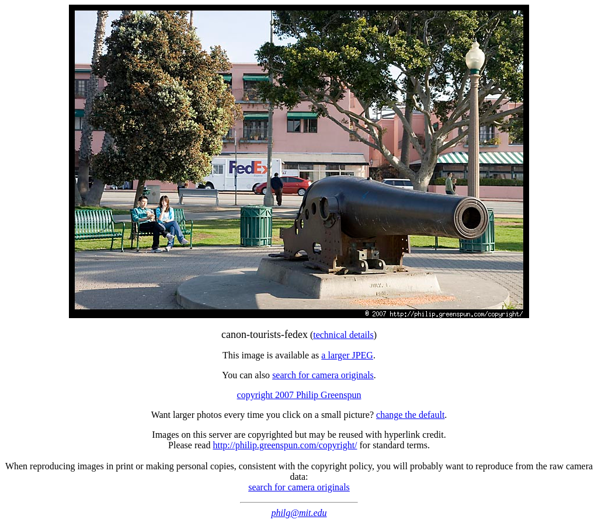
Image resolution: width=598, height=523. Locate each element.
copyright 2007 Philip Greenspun (299, 395)
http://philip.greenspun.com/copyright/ (285, 445)
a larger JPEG (347, 355)
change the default (410, 415)
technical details (343, 335)
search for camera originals (323, 375)
